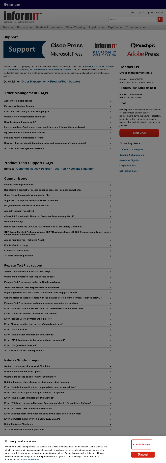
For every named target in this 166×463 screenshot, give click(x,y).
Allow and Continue (143, 455)
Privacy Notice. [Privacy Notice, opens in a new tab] (31, 459)
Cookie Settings (141, 444)
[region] (83, 449)
